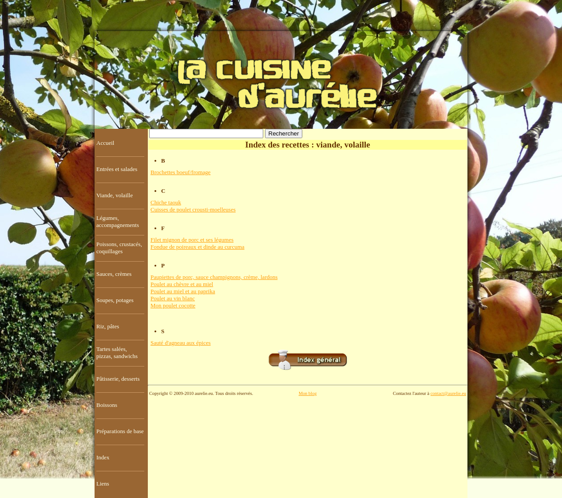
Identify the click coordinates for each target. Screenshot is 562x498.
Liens (102, 483)
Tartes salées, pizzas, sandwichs (117, 352)
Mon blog (308, 393)
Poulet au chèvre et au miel (181, 284)
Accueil (105, 142)
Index (103, 457)
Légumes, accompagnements (117, 221)
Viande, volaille (114, 195)
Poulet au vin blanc (172, 298)
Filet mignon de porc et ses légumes (192, 239)
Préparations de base (120, 431)
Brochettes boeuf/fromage (180, 172)
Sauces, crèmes (113, 274)
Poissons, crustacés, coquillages (119, 248)
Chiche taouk (165, 202)
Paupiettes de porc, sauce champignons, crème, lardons (213, 277)
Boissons (106, 405)
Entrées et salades (116, 169)
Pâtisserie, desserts (117, 378)
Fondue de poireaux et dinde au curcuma (197, 246)
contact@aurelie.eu (448, 393)
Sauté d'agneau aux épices (180, 342)
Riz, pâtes (107, 326)
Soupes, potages (115, 300)
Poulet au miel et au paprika (182, 291)
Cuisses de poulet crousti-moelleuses (193, 209)
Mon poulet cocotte (172, 305)
